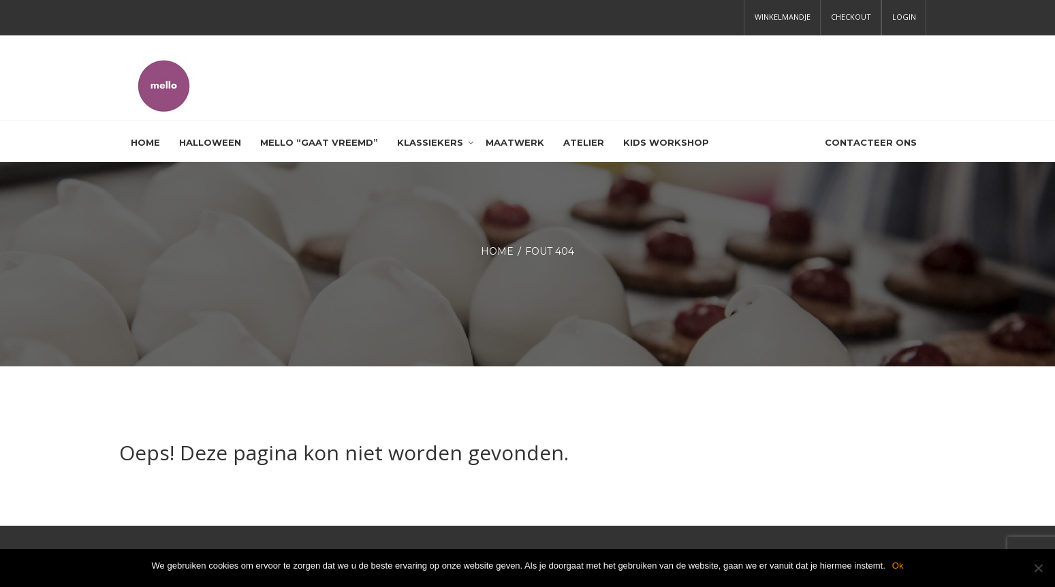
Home (145, 142)
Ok (898, 565)
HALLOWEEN (210, 142)
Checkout (851, 17)
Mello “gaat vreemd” (319, 142)
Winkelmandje (782, 17)
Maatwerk (515, 142)
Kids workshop (666, 142)
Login (904, 17)
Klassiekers (430, 142)
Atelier (583, 142)
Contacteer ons (871, 142)
